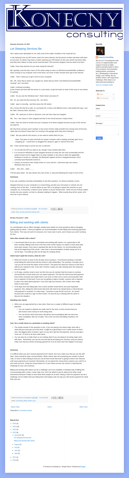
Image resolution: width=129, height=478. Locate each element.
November (18, 435)
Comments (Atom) (26, 410)
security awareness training (28, 212)
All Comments (103, 98)
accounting (19, 400)
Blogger (83, 467)
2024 (14, 426)
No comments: (43, 209)
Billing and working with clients (29, 222)
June (16, 450)
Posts (100, 94)
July (16, 447)
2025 (14, 423)
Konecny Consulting (105, 57)
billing (25, 400)
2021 (14, 457)
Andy (17, 212)
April (16, 453)
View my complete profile (104, 85)
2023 (14, 429)
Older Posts (83, 407)
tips (38, 212)
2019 (14, 460)
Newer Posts (15, 407)
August (17, 444)
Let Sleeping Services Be (26, 48)
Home (50, 407)
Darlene (30, 400)
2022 (14, 432)
